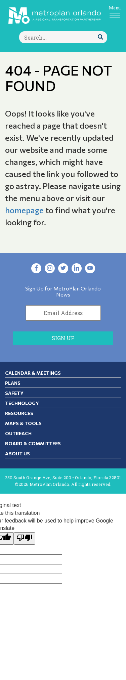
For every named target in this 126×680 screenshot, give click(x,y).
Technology (22, 403)
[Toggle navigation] (115, 11)
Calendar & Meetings (33, 373)
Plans (12, 383)
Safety (14, 393)
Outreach (18, 433)
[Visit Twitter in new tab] (63, 268)
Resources (19, 413)
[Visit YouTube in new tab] (90, 268)
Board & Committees (33, 443)
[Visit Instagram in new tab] (50, 268)
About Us (17, 453)
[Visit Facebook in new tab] (36, 268)
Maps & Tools (23, 423)
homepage (24, 210)
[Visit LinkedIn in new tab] (77, 268)
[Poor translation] (24, 538)
